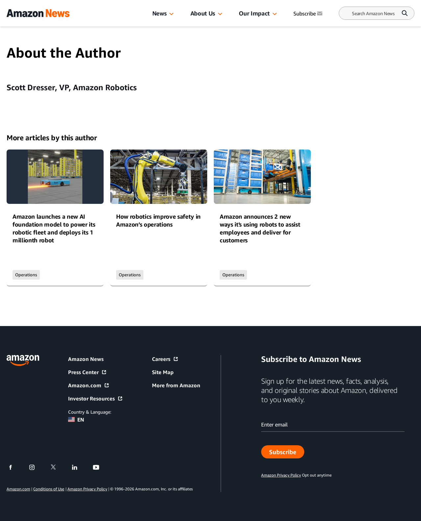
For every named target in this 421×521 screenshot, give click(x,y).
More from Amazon (176, 385)
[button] (171, 14)
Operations (26, 274)
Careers (165, 359)
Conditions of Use (48, 488)
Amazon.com (89, 385)
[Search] (373, 13)
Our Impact (254, 13)
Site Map (163, 372)
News (159, 13)
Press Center (87, 372)
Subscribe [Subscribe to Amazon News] (308, 13)
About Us (202, 13)
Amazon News (86, 359)
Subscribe (286, 453)
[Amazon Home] (38, 13)
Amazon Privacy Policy (87, 488)
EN (76, 419)
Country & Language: (89, 412)
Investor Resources (95, 398)
